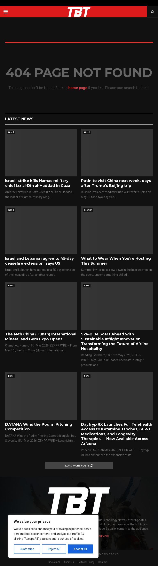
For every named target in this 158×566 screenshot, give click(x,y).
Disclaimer (54, 562)
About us (69, 562)
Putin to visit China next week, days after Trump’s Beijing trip (116, 183)
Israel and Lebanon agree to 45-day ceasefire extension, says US (39, 260)
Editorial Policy (86, 562)
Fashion (88, 210)
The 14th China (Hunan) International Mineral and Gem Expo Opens (40, 336)
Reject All (54, 549)
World (11, 132)
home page (77, 88)
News (11, 286)
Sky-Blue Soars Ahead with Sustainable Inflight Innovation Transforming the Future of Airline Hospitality (115, 341)
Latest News (19, 119)
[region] (53, 536)
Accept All (80, 549)
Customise (27, 549)
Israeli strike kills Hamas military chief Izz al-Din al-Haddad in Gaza (37, 183)
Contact (102, 562)
